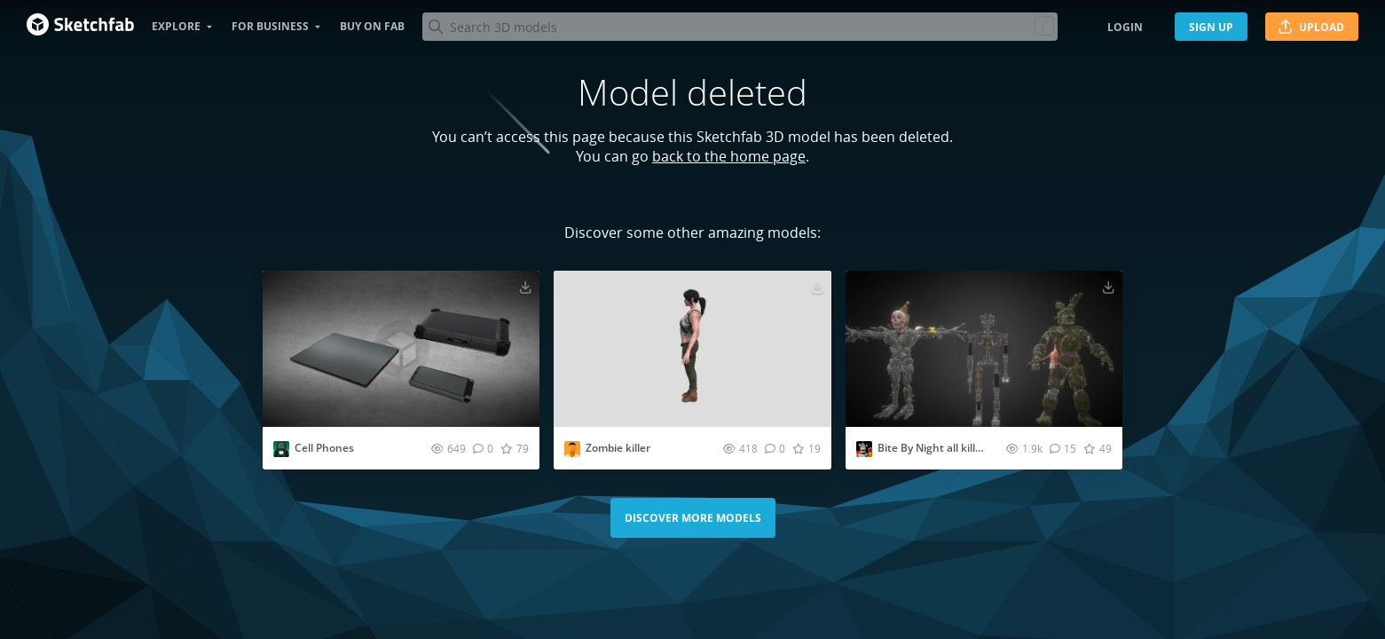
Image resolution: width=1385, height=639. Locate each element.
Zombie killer (618, 447)
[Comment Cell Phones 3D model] (483, 448)
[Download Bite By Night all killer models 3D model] (1108, 287)
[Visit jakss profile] (864, 449)
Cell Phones (324, 447)
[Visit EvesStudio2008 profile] (281, 449)
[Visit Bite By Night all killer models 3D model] (984, 349)
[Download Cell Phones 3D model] (525, 287)
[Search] (739, 26)
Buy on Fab (372, 26)
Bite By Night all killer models (951, 447)
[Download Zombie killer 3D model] (817, 287)
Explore (176, 26)
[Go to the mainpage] (80, 26)
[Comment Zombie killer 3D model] (775, 448)
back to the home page (729, 156)
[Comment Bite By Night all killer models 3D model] (1063, 448)
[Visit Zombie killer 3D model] (692, 349)
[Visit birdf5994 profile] (572, 449)
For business (270, 26)
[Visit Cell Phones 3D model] (401, 349)
